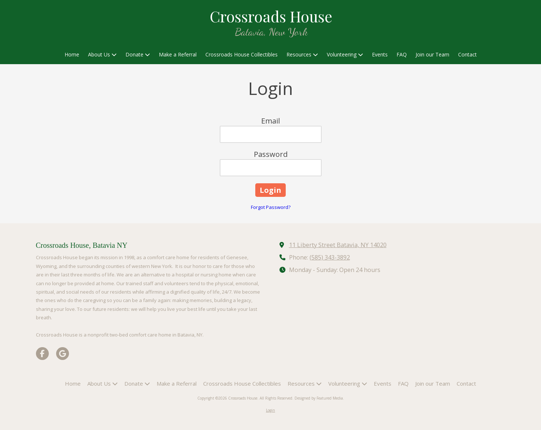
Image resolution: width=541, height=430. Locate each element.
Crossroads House (271, 16)
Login (270, 410)
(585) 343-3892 (330, 257)
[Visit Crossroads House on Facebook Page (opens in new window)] (42, 353)
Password (271, 154)
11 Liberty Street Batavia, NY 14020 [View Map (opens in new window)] (338, 245)
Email (270, 121)
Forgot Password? (270, 207)
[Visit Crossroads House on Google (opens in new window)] (62, 353)
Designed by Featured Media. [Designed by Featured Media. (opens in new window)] (319, 398)
